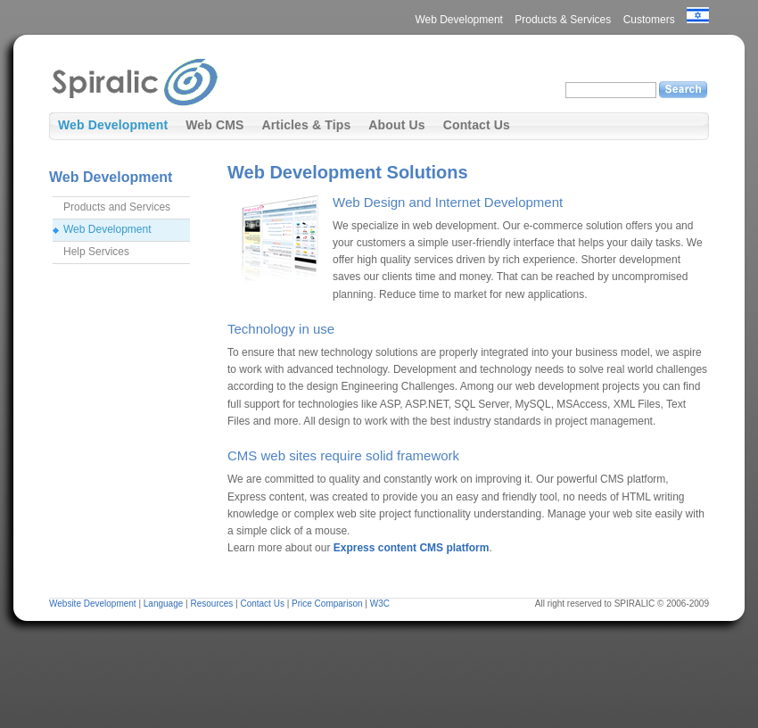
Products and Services (116, 207)
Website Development (92, 603)
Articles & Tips (305, 125)
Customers (649, 19)
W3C (380, 603)
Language (164, 603)
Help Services (96, 251)
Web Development (459, 19)
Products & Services (563, 19)
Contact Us (476, 125)
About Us (396, 125)
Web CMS (214, 125)
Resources (211, 603)
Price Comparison (327, 603)
